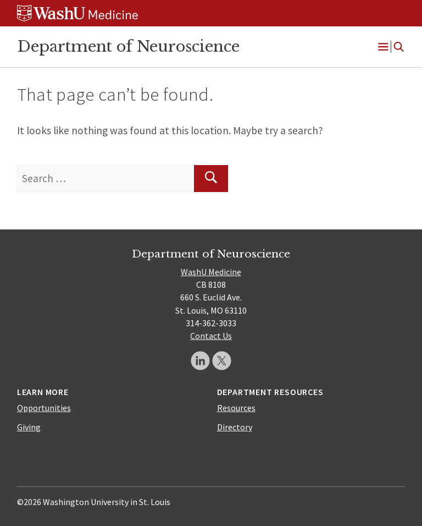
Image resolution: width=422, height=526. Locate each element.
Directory (234, 426)
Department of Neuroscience (128, 46)
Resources (236, 407)
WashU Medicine (211, 271)
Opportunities (44, 407)
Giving (29, 426)
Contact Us (211, 335)
